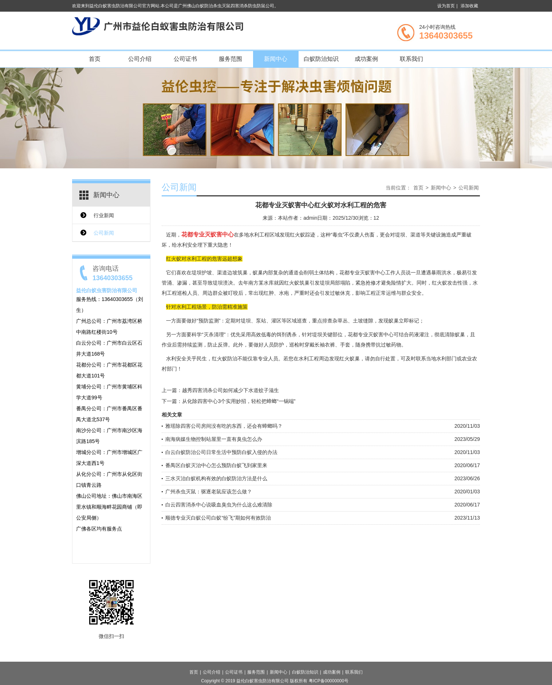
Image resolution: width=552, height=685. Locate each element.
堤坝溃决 (223, 283)
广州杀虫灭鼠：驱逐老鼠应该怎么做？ (208, 491)
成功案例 (366, 59)
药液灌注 (419, 334)
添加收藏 (469, 5)
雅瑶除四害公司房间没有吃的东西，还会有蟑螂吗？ (224, 426)
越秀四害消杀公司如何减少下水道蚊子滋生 (230, 390)
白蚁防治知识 (321, 59)
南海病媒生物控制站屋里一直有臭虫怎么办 (213, 439)
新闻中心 (275, 59)
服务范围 (230, 59)
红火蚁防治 (224, 358)
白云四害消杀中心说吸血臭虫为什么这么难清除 (218, 505)
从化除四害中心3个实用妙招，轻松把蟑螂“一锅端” (238, 401)
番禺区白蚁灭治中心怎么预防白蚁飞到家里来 (216, 465)
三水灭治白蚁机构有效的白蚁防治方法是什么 (216, 478)
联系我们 (411, 59)
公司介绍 (139, 59)
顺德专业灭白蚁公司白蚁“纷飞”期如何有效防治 (218, 518)
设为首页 (446, 5)
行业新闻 (104, 215)
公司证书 (185, 59)
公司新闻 (104, 233)
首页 (94, 59)
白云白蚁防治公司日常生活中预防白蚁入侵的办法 (221, 452)
